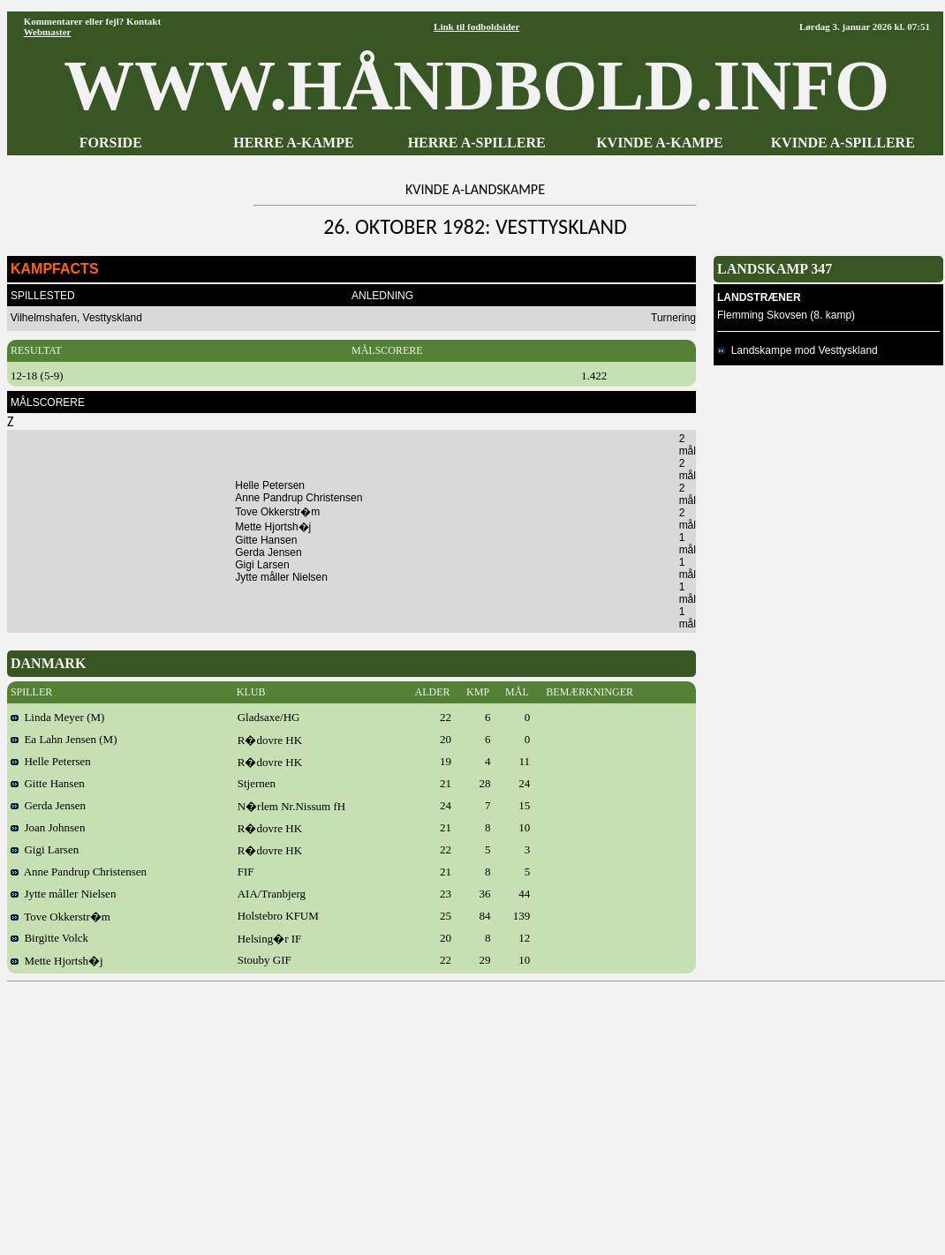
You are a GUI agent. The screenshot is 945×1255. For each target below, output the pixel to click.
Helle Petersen (51, 761)
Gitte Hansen (48, 783)
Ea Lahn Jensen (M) (64, 739)
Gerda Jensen (48, 805)
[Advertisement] (476, 1112)
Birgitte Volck (49, 937)
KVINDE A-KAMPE (659, 142)
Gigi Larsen (45, 849)
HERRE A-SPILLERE (477, 142)
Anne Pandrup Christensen (79, 871)
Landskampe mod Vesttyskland (797, 350)
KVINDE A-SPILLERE (843, 142)
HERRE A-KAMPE (293, 142)
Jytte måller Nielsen (63, 893)
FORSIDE (110, 142)
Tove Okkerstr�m (60, 916)
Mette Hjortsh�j (57, 960)
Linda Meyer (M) (57, 717)
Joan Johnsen (48, 827)
